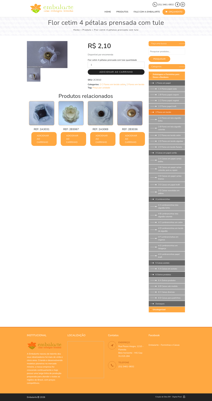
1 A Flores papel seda (167, 89)
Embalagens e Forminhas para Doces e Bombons (166, 75)
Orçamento (173, 11)
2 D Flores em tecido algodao (170, 141)
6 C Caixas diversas (166, 292)
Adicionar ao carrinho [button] (43, 139)
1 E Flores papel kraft (167, 106)
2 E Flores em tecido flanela (170, 147)
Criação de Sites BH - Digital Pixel (168, 397)
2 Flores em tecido (135, 84)
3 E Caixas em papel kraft (169, 184)
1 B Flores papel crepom (168, 94)
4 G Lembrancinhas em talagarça (168, 247)
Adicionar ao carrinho (116, 71)
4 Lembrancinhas (162, 199)
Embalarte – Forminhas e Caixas (164, 345)
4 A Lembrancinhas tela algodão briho (168, 206)
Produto (86, 29)
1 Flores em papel (163, 83)
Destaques (160, 303)
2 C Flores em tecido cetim (112, 84)
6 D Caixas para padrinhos (169, 298)
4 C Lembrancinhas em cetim (170, 222)
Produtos (122, 11)
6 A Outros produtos (167, 280)
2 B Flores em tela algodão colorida (169, 128)
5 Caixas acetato (162, 263)
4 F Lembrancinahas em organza (168, 238)
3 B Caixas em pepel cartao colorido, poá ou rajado (169, 168)
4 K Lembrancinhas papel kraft (169, 255)
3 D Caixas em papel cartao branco (169, 177)
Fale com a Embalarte (147, 11)
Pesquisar (159, 58)
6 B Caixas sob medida (168, 286)
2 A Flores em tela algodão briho (169, 119)
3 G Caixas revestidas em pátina (169, 192)
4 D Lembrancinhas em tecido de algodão (170, 229)
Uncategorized (159, 309)
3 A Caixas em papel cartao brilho (169, 160)
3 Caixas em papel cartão (166, 153)
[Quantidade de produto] (116, 65)
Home (108, 11)
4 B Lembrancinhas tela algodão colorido (168, 215)
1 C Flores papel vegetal (168, 100)
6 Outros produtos (163, 274)
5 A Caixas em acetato (167, 268)
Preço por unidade (101, 87)
